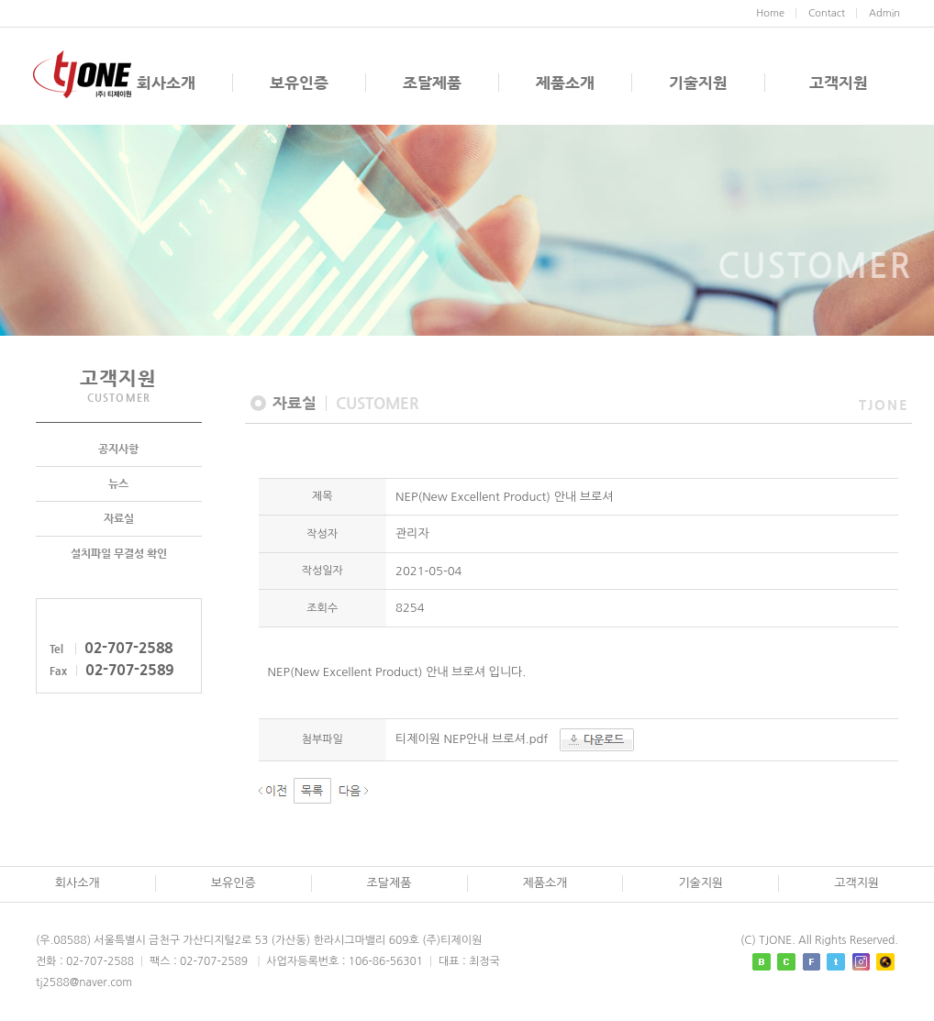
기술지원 (698, 82)
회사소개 (166, 82)
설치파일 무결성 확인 (119, 554)
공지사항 (118, 449)
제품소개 (565, 82)
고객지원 (838, 82)
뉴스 (118, 484)
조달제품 (432, 82)
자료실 (119, 519)
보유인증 (299, 82)
